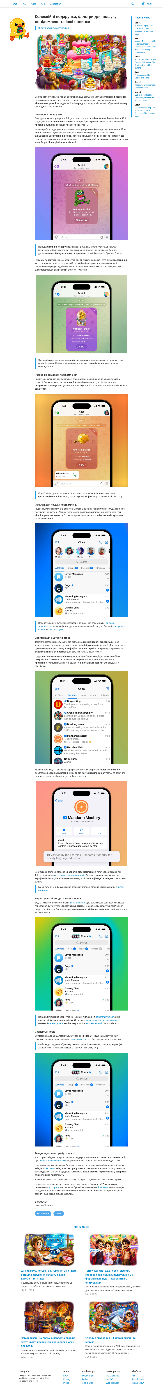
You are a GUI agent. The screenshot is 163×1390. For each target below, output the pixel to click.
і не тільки (49, 1168)
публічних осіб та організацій (69, 875)
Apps (33, 3)
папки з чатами (77, 902)
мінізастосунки (56, 629)
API (43, 3)
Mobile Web (87, 1383)
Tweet (58, 1214)
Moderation (55, 3)
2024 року (54, 1187)
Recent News (142, 17)
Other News (81, 1227)
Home (14, 3)
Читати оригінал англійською (53, 28)
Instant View (138, 1383)
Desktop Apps (113, 1371)
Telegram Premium (105, 1017)
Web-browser (112, 1383)
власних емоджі (94, 1023)
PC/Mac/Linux (112, 1375)
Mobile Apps (88, 1371)
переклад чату (55, 1023)
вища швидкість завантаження (101, 1020)
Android (85, 1379)
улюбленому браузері (80, 1039)
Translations (138, 1379)
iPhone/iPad (88, 1375)
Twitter (146, 3)
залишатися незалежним (52, 1160)
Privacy (66, 1379)
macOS (109, 1379)
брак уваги (102, 1187)
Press (66, 1383)
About (66, 1371)
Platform (136, 1371)
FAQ (24, 3)
